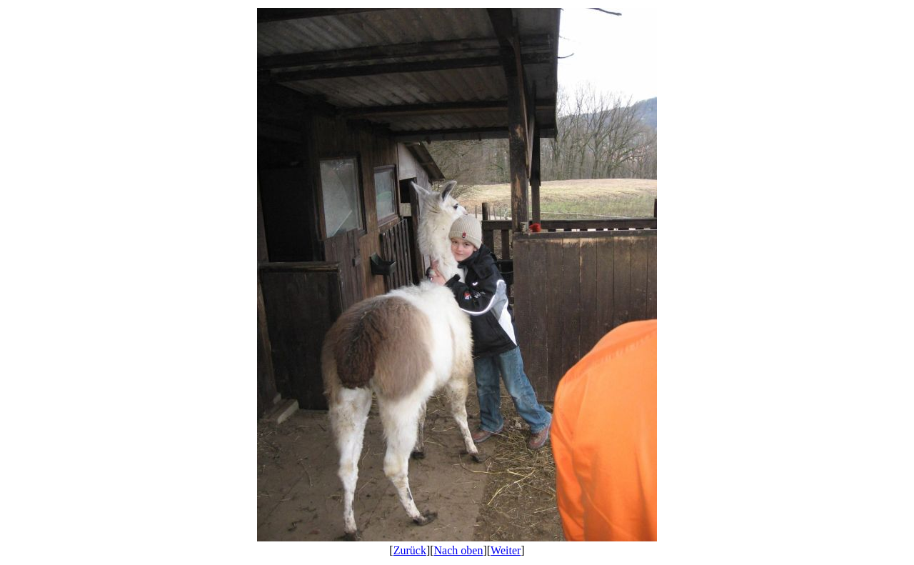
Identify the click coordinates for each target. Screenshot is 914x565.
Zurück (409, 550)
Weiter (506, 550)
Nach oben (458, 550)
